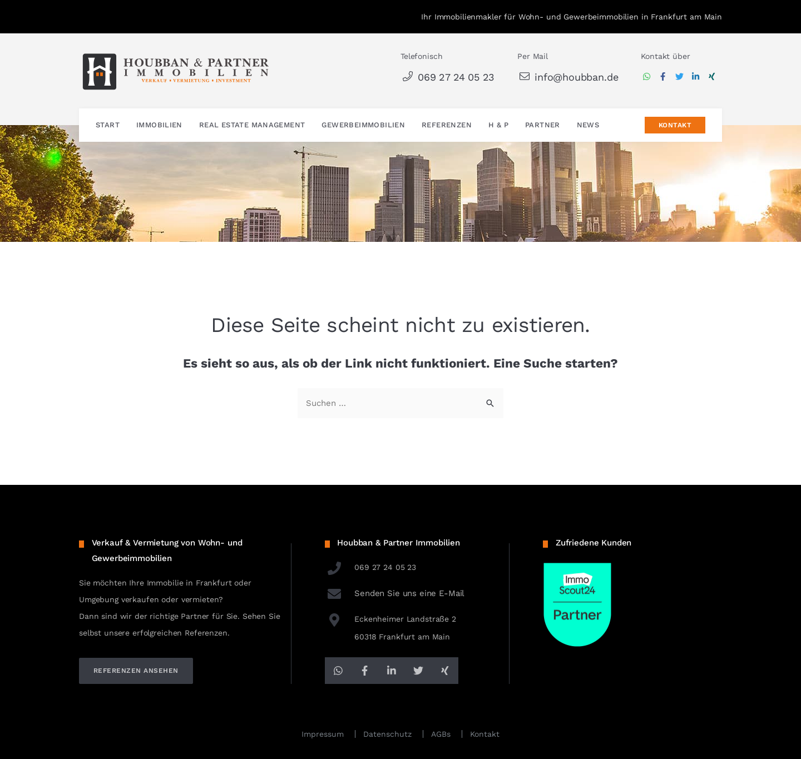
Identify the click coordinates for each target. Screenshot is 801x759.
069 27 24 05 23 (447, 77)
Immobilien (159, 125)
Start (108, 125)
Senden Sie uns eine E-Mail (395, 593)
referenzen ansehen (136, 670)
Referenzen (447, 125)
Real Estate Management (252, 125)
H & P (498, 125)
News (588, 125)
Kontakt (675, 126)
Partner (542, 125)
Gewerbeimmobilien (363, 125)
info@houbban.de (567, 77)
